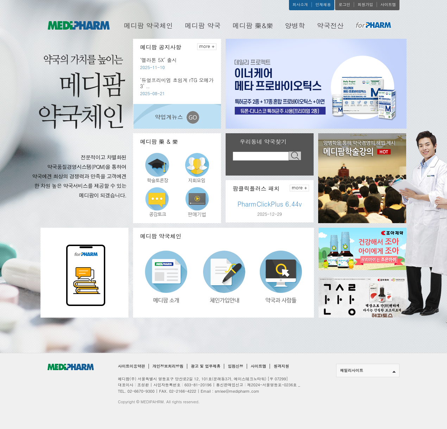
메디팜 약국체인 (148, 25)
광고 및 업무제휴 (205, 366)
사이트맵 (388, 4)
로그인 (344, 4)
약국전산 (330, 25)
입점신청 (235, 366)
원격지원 (281, 366)
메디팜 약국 (202, 25)
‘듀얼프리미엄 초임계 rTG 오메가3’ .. (177, 83)
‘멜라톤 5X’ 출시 (158, 59)
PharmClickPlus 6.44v (270, 204)
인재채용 (323, 4)
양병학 (295, 25)
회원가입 (365, 4)
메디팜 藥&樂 (253, 25)
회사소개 (300, 4)
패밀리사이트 (368, 370)
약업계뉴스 (177, 117)
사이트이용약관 (131, 366)
